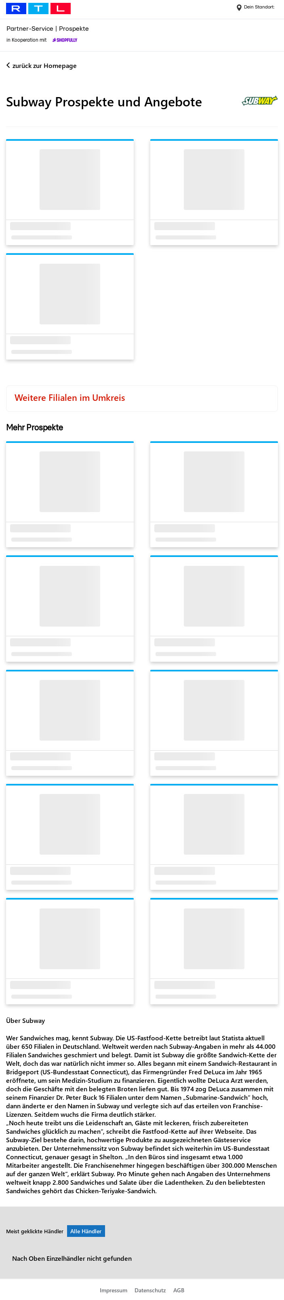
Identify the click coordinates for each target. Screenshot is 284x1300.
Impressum (113, 1290)
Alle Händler (85, 1231)
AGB (178, 1290)
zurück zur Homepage (45, 65)
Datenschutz (150, 1290)
